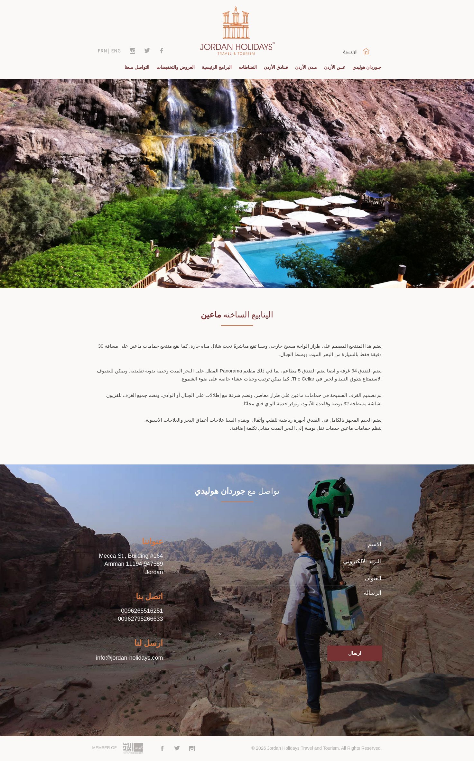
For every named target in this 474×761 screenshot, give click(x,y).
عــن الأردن (334, 67)
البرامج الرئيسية (217, 67)
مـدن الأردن (306, 67)
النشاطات (248, 67)
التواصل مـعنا (137, 67)
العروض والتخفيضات (175, 67)
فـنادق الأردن (276, 67)
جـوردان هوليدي (367, 67)
